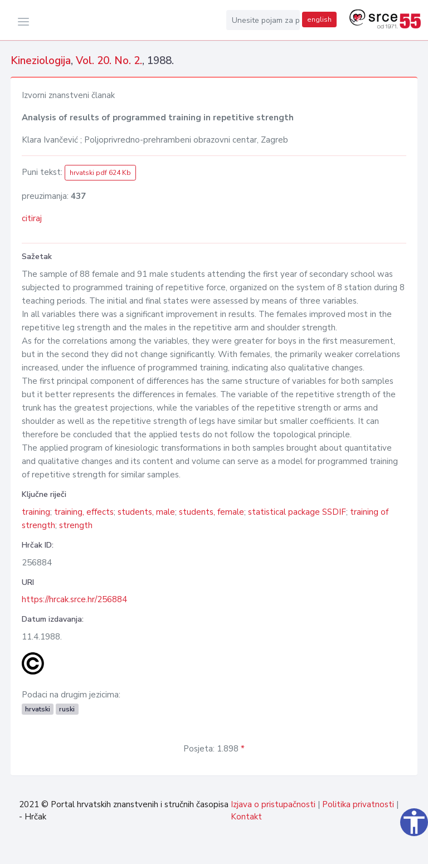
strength (76, 525)
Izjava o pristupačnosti (273, 804)
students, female (211, 512)
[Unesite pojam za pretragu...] (263, 20)
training (36, 512)
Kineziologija (41, 60)
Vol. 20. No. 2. (109, 60)
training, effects (84, 512)
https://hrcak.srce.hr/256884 (74, 599)
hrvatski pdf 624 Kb (100, 172)
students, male (146, 512)
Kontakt (246, 816)
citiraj (32, 218)
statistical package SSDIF (297, 512)
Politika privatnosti (358, 804)
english (319, 19)
